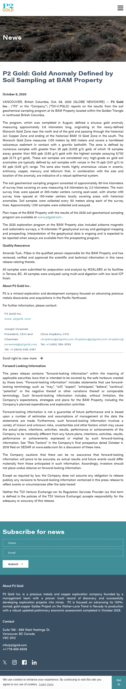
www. (8, 318)
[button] (120, 8)
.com (27, 318)
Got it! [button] (119, 682)
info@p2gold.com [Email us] (15, 645)
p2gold (18, 318)
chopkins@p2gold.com (57, 339)
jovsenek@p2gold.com (20, 344)
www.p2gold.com (50, 217)
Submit (15, 564)
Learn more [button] (46, 684)
